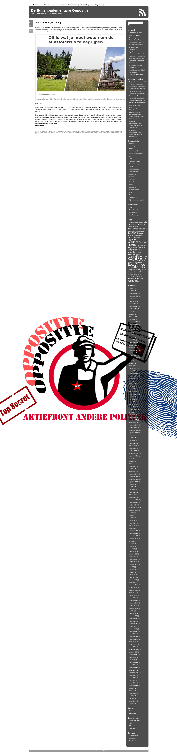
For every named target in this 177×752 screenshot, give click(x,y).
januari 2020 (132, 304)
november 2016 (133, 376)
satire (130, 192)
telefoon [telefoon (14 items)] (131, 274)
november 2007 (133, 559)
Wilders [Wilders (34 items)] (132, 280)
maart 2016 (132, 389)
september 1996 (134, 649)
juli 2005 (131, 610)
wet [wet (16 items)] (142, 278)
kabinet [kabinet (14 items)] (137, 250)
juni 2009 (131, 515)
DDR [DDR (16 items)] (134, 233)
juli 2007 (131, 567)
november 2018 (133, 324)
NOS (63, 132)
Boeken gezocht (134, 151)
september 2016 (134, 378)
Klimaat (50, 131)
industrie (38, 132)
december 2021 (133, 293)
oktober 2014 (133, 409)
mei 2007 (131, 572)
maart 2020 (132, 301)
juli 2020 (131, 298)
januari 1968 (132, 701)
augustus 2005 (133, 608)
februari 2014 (133, 420)
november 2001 (133, 631)
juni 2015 (131, 396)
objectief (71, 132)
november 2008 (133, 533)
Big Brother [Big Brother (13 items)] (143, 229)
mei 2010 (131, 487)
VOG (130, 723)
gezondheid (118, 131)
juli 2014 (131, 412)
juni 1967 (131, 703)
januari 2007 (132, 582)
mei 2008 (131, 546)
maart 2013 (132, 443)
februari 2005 (133, 616)
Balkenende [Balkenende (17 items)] (133, 229)
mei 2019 (131, 316)
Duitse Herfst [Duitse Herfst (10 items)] (132, 238)
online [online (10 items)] (139, 252)
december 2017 (133, 350)
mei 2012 (131, 463)
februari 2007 (133, 580)
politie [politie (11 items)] (138, 254)
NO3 (60, 132)
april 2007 (132, 574)
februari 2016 (133, 391)
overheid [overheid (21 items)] (132, 254)
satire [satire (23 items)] (143, 267)
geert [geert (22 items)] (138, 237)
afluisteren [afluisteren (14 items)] (132, 222)
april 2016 (132, 386)
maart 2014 (132, 417)
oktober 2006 (133, 587)
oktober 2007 (133, 561)
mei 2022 (131, 291)
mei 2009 (131, 518)
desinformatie (95, 131)
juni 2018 (131, 334)
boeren (75, 131)
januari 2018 (132, 347)
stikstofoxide (115, 132)
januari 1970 (132, 693)
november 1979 (133, 667)
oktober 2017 (133, 355)
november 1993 (133, 654)
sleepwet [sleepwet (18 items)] (132, 269)
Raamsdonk (132, 187)
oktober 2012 (133, 451)
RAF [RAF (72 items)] (138, 259)
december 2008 (133, 531)
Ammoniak (68, 131)
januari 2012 (132, 466)
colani (43, 131)
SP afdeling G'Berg (134, 720)
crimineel (83, 131)
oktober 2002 (133, 626)
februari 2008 (133, 554)
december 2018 (133, 322)
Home (35, 5)
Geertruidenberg (134, 164)
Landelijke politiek (134, 169)
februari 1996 (133, 652)
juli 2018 (131, 332)
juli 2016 (131, 381)
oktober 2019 (133, 309)
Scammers (132, 195)
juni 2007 (131, 569)
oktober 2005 (133, 605)
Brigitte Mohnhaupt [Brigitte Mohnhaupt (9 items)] (133, 231)
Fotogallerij (85, 5)
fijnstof (112, 131)
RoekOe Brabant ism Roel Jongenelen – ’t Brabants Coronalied (137, 61)
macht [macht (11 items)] (142, 250)
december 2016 (133, 373)
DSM (107, 131)
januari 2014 (132, 422)
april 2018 (132, 340)
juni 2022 (131, 288)
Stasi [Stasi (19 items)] (138, 271)
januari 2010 (132, 497)
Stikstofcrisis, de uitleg (48, 22)
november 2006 (133, 585)
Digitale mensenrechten (136, 153)
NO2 (57, 132)
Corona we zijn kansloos (136, 74)
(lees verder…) (40, 125)
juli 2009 (131, 512)
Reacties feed (133, 212)
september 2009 (134, 507)
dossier (103, 131)
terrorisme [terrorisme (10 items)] (137, 274)
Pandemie (132, 179)
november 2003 (133, 618)
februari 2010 (133, 494)
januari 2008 (132, 556)
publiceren (78, 132)
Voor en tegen (60, 5)
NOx (67, 132)
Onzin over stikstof (134, 35)
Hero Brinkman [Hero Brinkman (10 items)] (141, 245)
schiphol (90, 132)
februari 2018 (133, 345)
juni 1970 (131, 688)
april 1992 (132, 659)
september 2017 (134, 358)
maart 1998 (132, 641)
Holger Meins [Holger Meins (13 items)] (133, 247)
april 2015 (132, 399)
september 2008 (134, 536)
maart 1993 (132, 657)
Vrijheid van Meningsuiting (137, 200)
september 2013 (134, 430)
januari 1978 (132, 670)
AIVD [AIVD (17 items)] (144, 222)
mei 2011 (131, 469)
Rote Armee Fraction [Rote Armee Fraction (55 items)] (136, 266)
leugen (53, 132)
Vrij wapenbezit (133, 197)
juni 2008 (131, 543)
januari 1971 (132, 683)
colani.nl (104, 751)
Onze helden (72, 5)
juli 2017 (131, 360)
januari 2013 (132, 448)
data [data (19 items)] (130, 233)
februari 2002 (133, 629)
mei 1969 (131, 696)
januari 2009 (132, 528)
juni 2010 (131, 484)
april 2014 (132, 414)
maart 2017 (132, 365)
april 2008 (132, 549)
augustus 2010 (133, 481)
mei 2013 (131, 438)
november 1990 (133, 662)
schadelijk (85, 132)
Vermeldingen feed (134, 210)
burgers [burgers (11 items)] (141, 231)
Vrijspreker (132, 728)
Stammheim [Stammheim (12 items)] (132, 272)
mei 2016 (131, 383)
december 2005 (133, 600)
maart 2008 (132, 551)
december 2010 (133, 474)
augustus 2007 (133, 564)
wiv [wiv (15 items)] (138, 281)
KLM (49, 132)
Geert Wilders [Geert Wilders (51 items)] (133, 241)
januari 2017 (132, 371)
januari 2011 (132, 471)
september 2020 (134, 296)
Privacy (131, 184)
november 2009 (133, 502)
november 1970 (133, 685)
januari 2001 (132, 634)
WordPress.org (133, 215)
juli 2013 (131, 435)
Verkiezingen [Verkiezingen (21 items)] (134, 278)
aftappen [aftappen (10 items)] (139, 222)
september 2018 (134, 329)
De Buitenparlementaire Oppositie (59, 10)
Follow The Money (134, 161)
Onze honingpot (133, 735)
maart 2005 (132, 613)
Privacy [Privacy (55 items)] (141, 257)
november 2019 (133, 306)
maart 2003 (132, 621)
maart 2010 (132, 492)
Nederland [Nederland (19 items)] (132, 252)
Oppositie (131, 176)
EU (130, 156)
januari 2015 (132, 407)
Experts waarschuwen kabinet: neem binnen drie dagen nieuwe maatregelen (137, 54)
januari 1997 (132, 647)
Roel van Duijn (133, 108)
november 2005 (133, 603)
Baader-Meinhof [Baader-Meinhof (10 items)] (133, 226)
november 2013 (133, 425)
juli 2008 (131, 541)
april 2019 (132, 319)
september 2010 (134, 479)
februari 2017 (133, 368)
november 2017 (133, 353)
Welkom (47, 5)
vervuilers (47, 134)
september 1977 (134, 672)
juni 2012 (131, 461)
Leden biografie (133, 171)
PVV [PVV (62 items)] (131, 260)
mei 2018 (131, 337)
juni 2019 (131, 314)
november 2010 (133, 476)
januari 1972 (132, 678)
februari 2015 (133, 404)
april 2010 (132, 489)
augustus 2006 (133, 590)
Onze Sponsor (133, 738)
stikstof (100, 132)
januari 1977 (132, 675)
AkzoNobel (61, 131)
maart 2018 (132, 342)
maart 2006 (132, 592)
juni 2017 (131, 363)
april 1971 (132, 680)
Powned (131, 182)
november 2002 (133, 623)
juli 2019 (131, 311)
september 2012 (134, 453)
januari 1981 (132, 665)
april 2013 (132, 440)
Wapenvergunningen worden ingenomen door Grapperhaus (136, 117)
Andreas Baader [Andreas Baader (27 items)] (137, 224)
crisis (88, 131)
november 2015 (133, 394)
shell (95, 132)
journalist (44, 132)
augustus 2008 (133, 538)
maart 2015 (132, 402)
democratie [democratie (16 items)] (141, 233)
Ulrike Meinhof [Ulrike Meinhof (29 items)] (136, 276)
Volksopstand (133, 726)
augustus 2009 (133, 510)
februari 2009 (133, 525)
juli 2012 (131, 458)
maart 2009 (132, 523)
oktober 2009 (133, 505)
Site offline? (132, 713)
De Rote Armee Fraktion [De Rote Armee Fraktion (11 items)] (136, 235)
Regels (97, 5)
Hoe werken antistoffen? (136, 44)
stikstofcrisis (107, 132)
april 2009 (132, 520)
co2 (79, 131)
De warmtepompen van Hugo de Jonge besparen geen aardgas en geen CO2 (137, 40)
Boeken (131, 148)
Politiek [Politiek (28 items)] (132, 256)
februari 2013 (133, 445)
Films (130, 158)
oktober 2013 (133, 427)
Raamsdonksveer (134, 189)
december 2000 (133, 636)
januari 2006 (132, 598)
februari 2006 (133, 595)
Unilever (41, 134)
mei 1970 (131, 690)
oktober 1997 (133, 644)
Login (130, 207)
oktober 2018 (133, 327)
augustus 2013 (133, 432)
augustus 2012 (133, 456)
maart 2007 (132, 577)
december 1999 (133, 639)
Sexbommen (132, 711)
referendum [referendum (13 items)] (137, 262)
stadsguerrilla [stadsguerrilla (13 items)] (141, 269)
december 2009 (133, 500)
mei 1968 (131, 698)
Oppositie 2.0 (94, 751)
